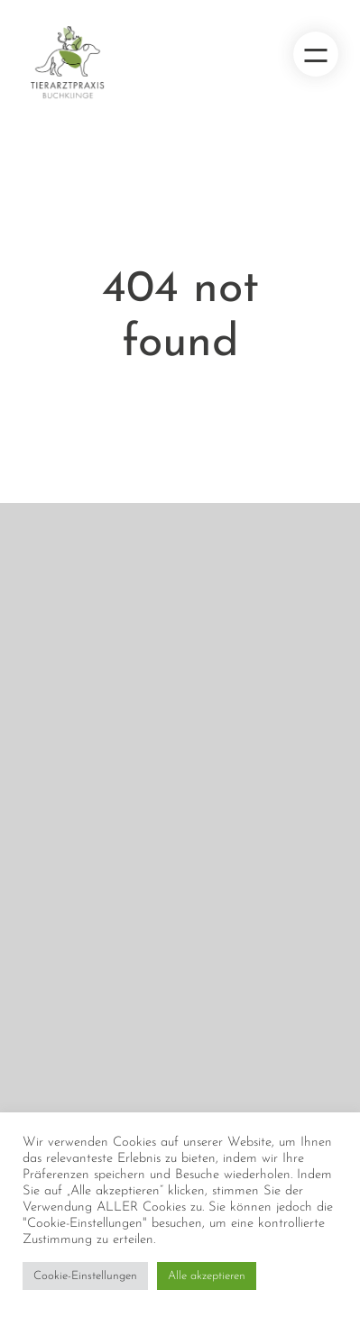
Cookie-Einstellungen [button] (85, 1276)
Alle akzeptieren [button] (206, 1276)
